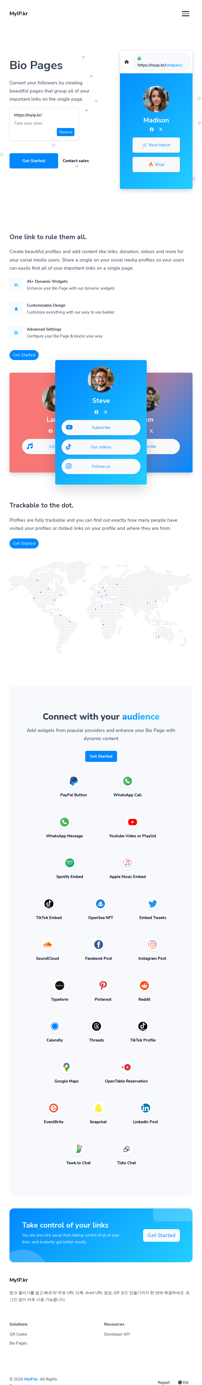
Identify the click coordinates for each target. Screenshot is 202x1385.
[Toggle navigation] (186, 13)
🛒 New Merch (156, 145)
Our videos (88, 447)
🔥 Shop (156, 164)
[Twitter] (161, 129)
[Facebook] (152, 129)
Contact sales (76, 161)
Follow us (88, 466)
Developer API (117, 1334)
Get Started (33, 161)
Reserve (65, 132)
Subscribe (137, 446)
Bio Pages (18, 1343)
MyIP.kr (31, 1379)
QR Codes (18, 1334)
